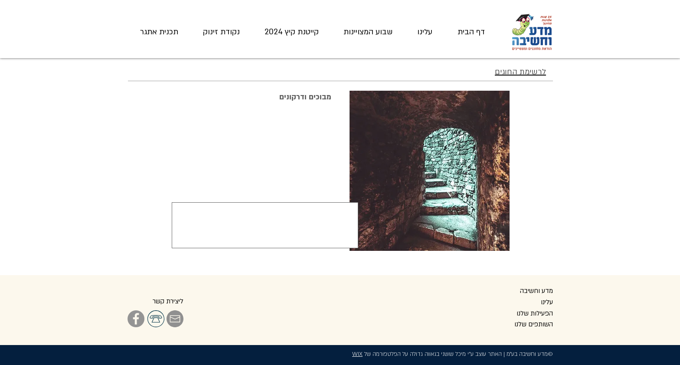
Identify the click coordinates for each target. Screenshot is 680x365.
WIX (357, 354)
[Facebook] (136, 318)
